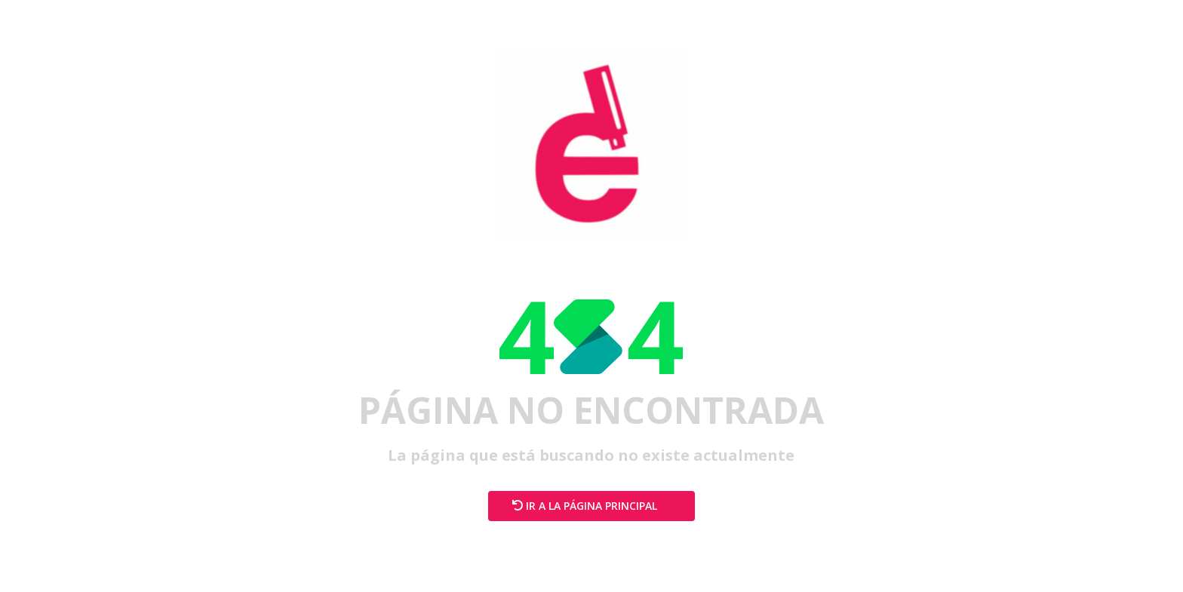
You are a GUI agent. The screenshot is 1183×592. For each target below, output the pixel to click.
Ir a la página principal (591, 505)
